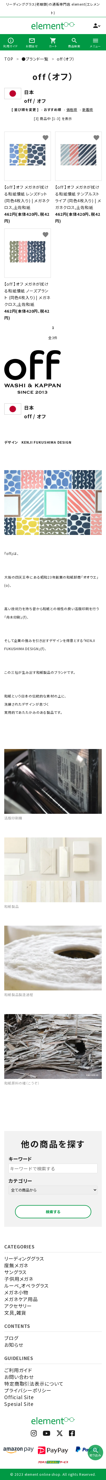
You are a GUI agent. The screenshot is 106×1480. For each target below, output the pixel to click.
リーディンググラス (24, 1258)
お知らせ (13, 1344)
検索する (53, 1211)
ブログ (11, 1337)
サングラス (15, 1271)
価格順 (71, 109)
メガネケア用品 (21, 1299)
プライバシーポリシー (27, 1390)
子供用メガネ (18, 1278)
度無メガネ (16, 1265)
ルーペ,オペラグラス (26, 1285)
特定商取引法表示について (34, 1383)
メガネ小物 (16, 1292)
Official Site (19, 1397)
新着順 (87, 109)
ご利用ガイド (18, 1370)
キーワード (20, 1158)
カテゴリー (20, 1180)
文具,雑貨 (15, 1312)
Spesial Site (19, 1403)
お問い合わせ (19, 1376)
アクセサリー (18, 1305)
